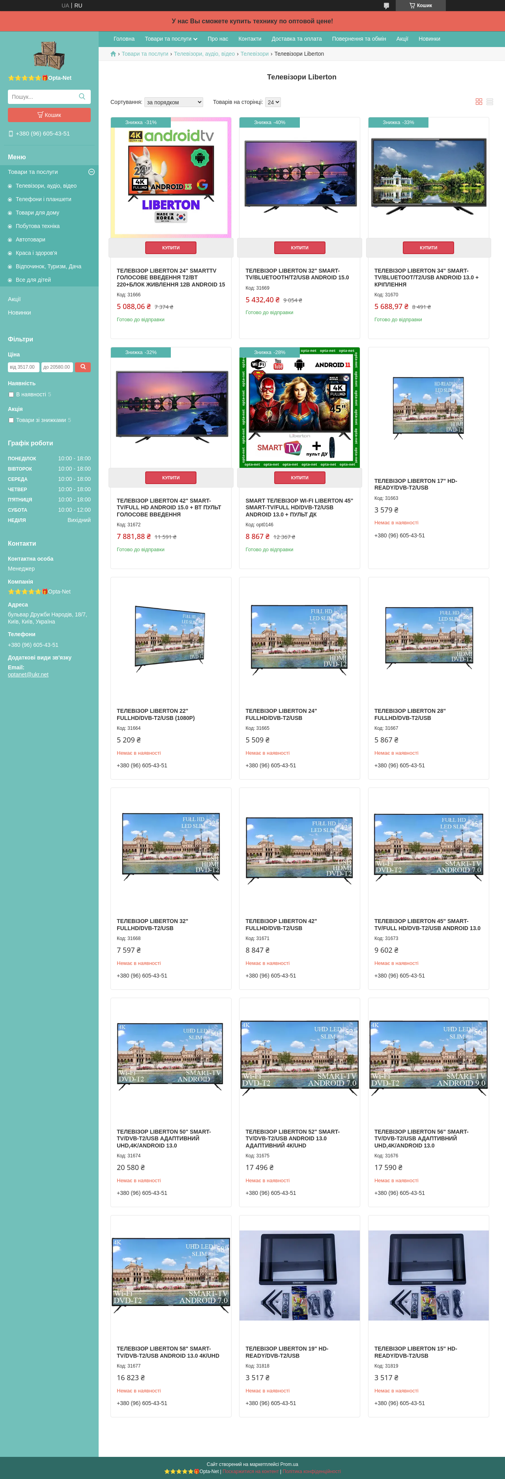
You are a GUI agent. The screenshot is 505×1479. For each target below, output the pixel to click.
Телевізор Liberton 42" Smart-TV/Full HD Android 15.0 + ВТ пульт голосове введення (169, 507)
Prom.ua (289, 1464)
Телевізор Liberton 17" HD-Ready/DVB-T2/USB (415, 484)
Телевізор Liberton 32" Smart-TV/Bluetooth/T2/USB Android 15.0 (297, 274)
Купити (171, 247)
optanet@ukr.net (28, 674)
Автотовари (30, 239)
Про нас (218, 39)
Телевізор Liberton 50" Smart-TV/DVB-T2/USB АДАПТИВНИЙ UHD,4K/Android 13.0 (164, 1139)
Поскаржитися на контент (251, 1471)
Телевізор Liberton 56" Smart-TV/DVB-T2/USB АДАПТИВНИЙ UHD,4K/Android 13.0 (421, 1139)
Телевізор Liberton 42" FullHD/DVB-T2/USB (281, 924)
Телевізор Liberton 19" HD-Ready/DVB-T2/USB (286, 1352)
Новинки (19, 312)
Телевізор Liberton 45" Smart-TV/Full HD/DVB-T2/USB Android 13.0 (427, 924)
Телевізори (255, 54)
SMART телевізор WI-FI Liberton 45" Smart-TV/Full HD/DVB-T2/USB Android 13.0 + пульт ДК (299, 507)
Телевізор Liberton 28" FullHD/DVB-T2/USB (410, 714)
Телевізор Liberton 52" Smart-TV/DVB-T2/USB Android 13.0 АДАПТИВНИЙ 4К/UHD (292, 1139)
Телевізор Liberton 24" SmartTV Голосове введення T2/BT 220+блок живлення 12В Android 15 (171, 278)
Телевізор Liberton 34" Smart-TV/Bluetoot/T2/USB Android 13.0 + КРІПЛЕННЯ (426, 278)
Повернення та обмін (359, 39)
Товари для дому (37, 212)
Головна (124, 39)
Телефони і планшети (43, 199)
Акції (14, 299)
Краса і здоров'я (36, 253)
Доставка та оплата (297, 39)
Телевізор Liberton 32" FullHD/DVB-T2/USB (152, 924)
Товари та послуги (33, 171)
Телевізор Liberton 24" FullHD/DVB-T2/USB (281, 714)
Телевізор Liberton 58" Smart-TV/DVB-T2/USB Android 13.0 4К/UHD (168, 1352)
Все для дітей (33, 280)
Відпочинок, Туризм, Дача (48, 266)
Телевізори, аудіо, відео (46, 186)
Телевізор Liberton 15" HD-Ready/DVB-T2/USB (415, 1352)
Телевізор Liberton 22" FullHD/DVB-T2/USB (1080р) (156, 714)
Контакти (249, 39)
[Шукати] (82, 97)
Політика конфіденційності (312, 1471)
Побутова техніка (38, 226)
